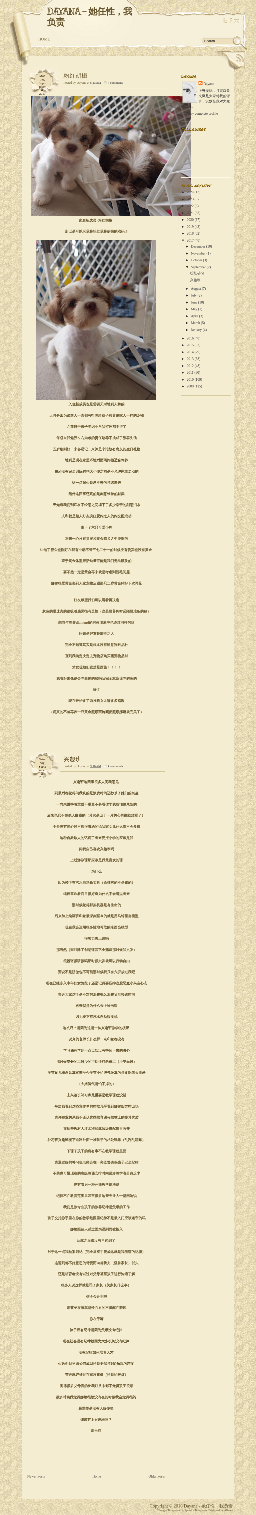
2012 (190, 366)
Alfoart (228, 1510)
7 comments (115, 82)
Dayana (209, 84)
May (194, 309)
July (193, 295)
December (198, 246)
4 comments (115, 766)
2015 (190, 345)
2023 (190, 199)
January (196, 330)
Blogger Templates (168, 1510)
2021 (190, 213)
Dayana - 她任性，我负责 (89, 17)
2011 (190, 372)
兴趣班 (73, 759)
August (196, 289)
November (198, 253)
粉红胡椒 (76, 76)
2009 (190, 386)
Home (44, 39)
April (194, 316)
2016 (190, 338)
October (196, 260)
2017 (190, 240)
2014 (190, 352)
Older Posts (156, 1476)
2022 (190, 206)
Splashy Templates (195, 1510)
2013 (190, 359)
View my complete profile (199, 113)
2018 (190, 233)
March (195, 323)
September (198, 267)
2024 (190, 192)
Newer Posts (36, 1476)
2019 (190, 227)
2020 (190, 220)
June (194, 302)
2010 (190, 379)
